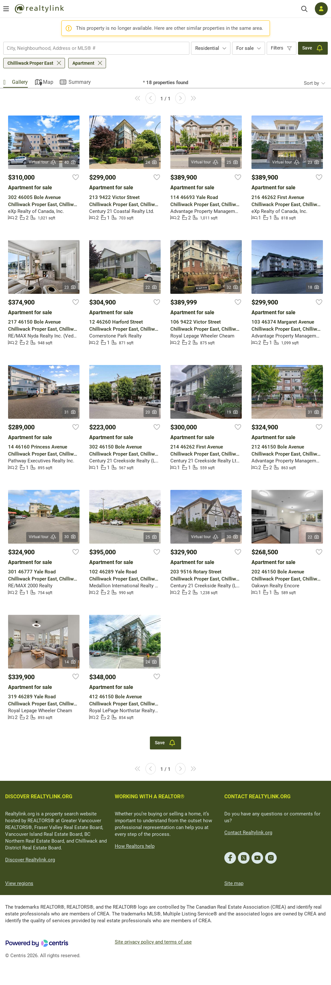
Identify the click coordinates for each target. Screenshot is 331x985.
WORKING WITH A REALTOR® (150, 796)
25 (233, 162)
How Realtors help (135, 846)
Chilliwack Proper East (30, 63)
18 (314, 287)
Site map (233, 883)
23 (314, 162)
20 (151, 412)
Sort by (311, 83)
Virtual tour (43, 162)
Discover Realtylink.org (30, 860)
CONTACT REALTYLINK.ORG (257, 796)
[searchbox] (92, 48)
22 (151, 287)
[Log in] (321, 8)
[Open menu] (6, 8)
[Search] (304, 9)
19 (233, 412)
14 (70, 662)
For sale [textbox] (245, 48)
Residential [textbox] (207, 48)
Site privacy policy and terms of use (153, 942)
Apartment (83, 63)
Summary (80, 82)
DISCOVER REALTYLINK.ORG (38, 796)
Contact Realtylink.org (248, 833)
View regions (19, 883)
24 (151, 162)
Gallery (20, 82)
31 (70, 412)
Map (48, 82)
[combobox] (96, 48)
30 (70, 537)
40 (70, 162)
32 (233, 287)
